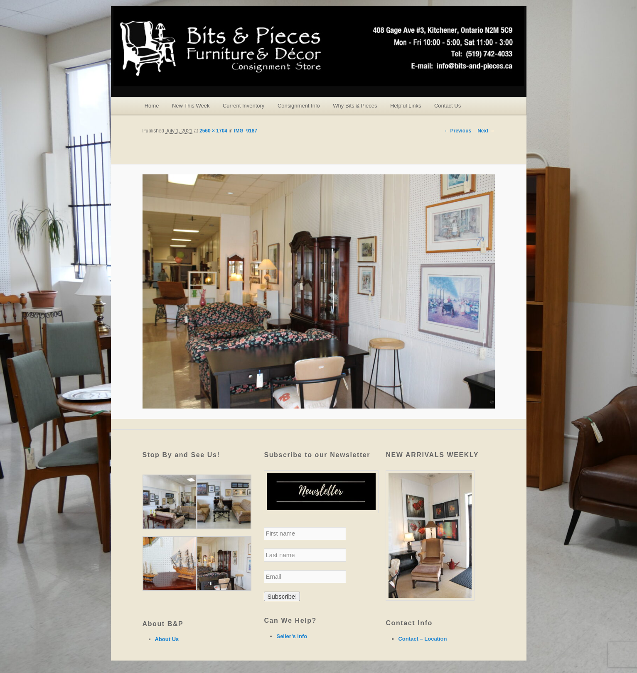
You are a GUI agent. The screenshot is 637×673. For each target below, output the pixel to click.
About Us (167, 639)
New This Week (191, 106)
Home (152, 106)
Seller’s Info (291, 636)
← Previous (457, 131)
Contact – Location (422, 639)
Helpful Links (405, 106)
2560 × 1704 (213, 131)
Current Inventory (243, 106)
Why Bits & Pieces (355, 106)
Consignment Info (299, 106)
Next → (485, 131)
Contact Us (447, 106)
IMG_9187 (245, 131)
